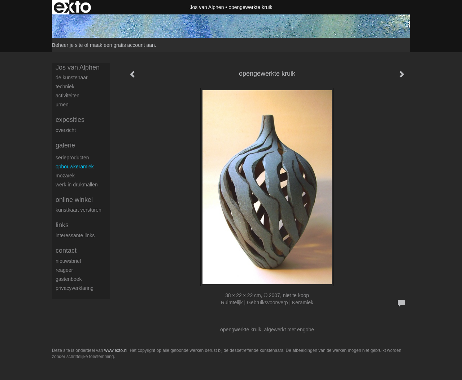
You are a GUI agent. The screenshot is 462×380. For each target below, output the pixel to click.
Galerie (65, 145)
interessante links (75, 235)
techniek (65, 86)
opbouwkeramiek (75, 166)
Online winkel (74, 199)
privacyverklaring (74, 288)
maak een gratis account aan (122, 45)
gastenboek (69, 279)
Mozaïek (65, 175)
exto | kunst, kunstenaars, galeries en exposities (72, 7)
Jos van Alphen (206, 7)
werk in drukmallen (77, 184)
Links (62, 225)
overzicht (66, 130)
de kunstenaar (72, 77)
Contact (66, 250)
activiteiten (67, 95)
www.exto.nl (115, 350)
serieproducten (72, 157)
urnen (62, 104)
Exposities (70, 119)
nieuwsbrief (68, 261)
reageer (64, 270)
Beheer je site (67, 45)
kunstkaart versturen (78, 210)
